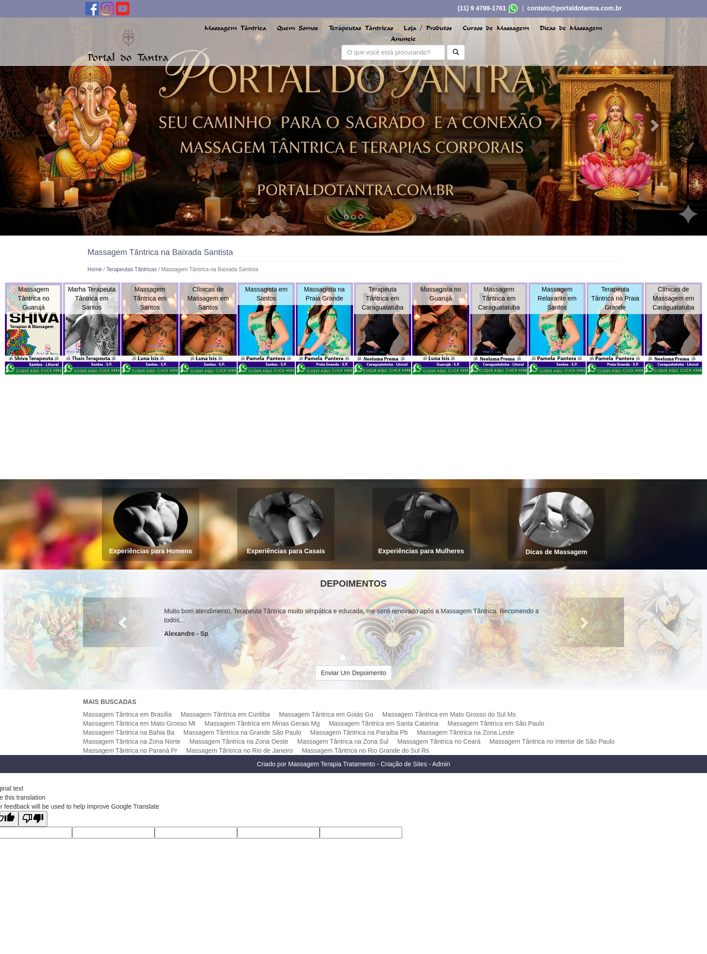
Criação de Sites (404, 764)
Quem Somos (297, 28)
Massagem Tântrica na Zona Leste (465, 732)
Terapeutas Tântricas (361, 28)
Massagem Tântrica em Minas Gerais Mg (262, 723)
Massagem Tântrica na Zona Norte (131, 741)
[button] (53, 125)
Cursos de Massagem (496, 28)
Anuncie (403, 39)
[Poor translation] (32, 819)
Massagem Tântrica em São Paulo (496, 723)
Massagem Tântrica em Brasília (127, 714)
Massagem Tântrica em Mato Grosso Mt (139, 723)
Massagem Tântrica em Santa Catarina (383, 723)
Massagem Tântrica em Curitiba (225, 714)
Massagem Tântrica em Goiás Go (326, 714)
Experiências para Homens (150, 523)
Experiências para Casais (286, 523)
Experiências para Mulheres (421, 523)
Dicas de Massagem (571, 28)
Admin (441, 764)
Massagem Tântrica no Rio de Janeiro (239, 750)
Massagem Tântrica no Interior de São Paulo (552, 741)
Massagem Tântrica (235, 28)
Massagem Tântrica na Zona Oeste (238, 741)
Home (94, 269)
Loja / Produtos (428, 28)
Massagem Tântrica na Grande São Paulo (242, 732)
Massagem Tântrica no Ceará (438, 741)
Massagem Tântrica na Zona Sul (342, 741)
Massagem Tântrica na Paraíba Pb (359, 732)
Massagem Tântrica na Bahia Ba (128, 732)
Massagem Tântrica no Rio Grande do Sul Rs (365, 750)
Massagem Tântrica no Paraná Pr (130, 750)
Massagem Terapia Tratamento (331, 764)
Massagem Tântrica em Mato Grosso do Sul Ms (449, 714)
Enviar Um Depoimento (353, 672)
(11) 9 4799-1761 (482, 8)
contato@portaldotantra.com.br (574, 8)
